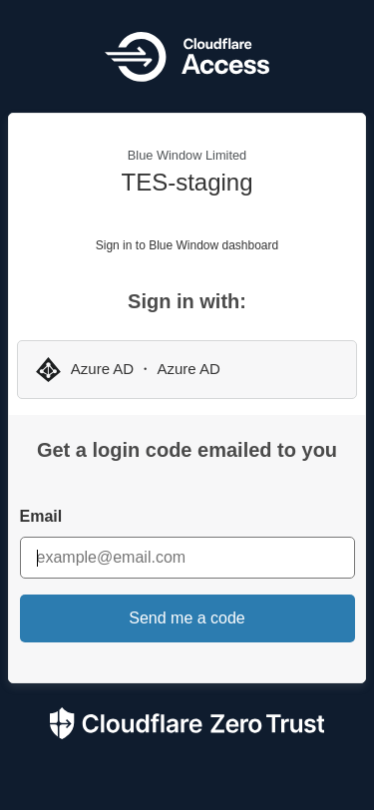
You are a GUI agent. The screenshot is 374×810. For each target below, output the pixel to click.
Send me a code (187, 617)
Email (41, 516)
